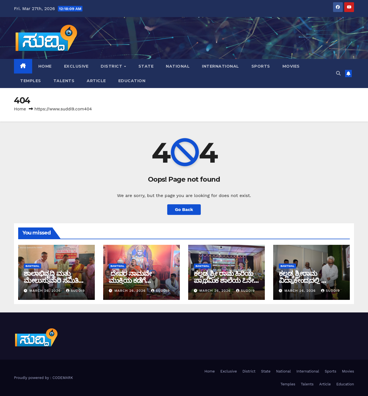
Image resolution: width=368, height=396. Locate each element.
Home (45, 66)
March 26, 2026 (45, 291)
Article (96, 80)
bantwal (32, 265)
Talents (64, 80)
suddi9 (75, 291)
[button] (338, 73)
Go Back (184, 209)
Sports (260, 66)
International (220, 66)
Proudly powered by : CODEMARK (43, 378)
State (146, 66)
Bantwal (202, 265)
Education (132, 80)
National (178, 66)
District (112, 66)
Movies (291, 66)
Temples (30, 80)
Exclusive (76, 66)
